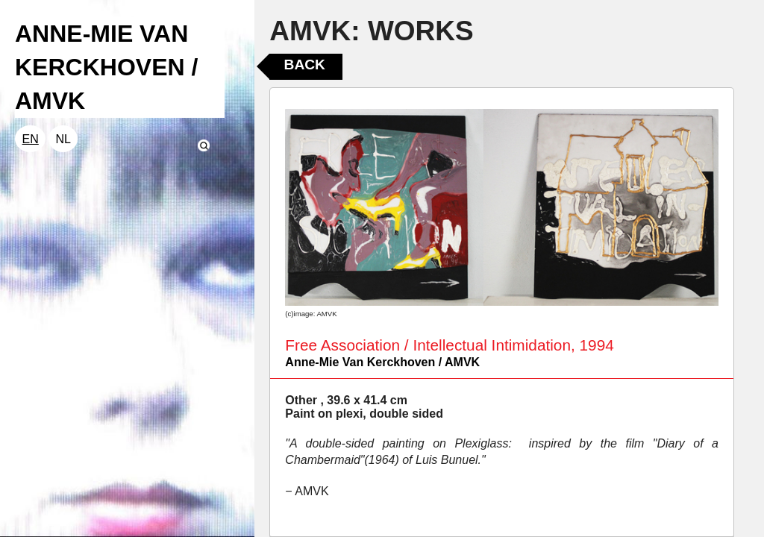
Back (304, 64)
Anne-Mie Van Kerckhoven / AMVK (382, 362)
